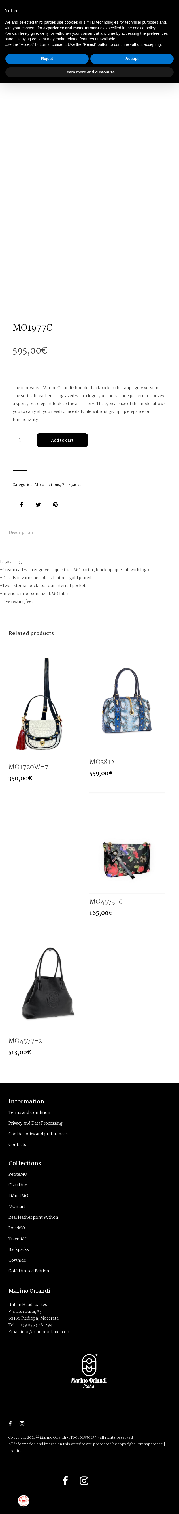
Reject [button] (47, 58)
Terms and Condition (29, 1112)
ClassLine (17, 1185)
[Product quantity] (20, 440)
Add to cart (62, 440)
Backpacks (71, 485)
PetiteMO (17, 1174)
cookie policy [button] (144, 28)
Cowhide (17, 1260)
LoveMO (16, 1228)
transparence (150, 1444)
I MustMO (18, 1196)
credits (15, 1451)
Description (21, 532)
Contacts (17, 1145)
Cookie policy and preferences (38, 1134)
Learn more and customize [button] (89, 72)
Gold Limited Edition (28, 1271)
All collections (47, 485)
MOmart (16, 1206)
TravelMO (18, 1239)
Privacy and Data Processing (35, 1123)
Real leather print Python (33, 1217)
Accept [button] (132, 58)
